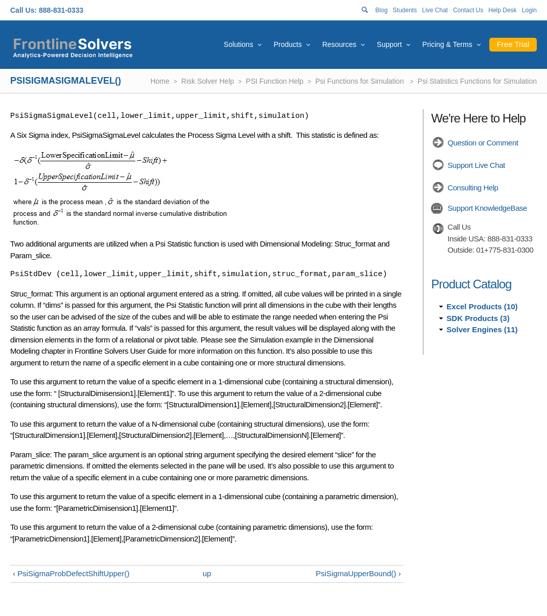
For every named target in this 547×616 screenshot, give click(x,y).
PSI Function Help (274, 81)
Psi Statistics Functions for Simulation (477, 81)
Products (288, 44)
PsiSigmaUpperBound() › (358, 573)
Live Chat (435, 10)
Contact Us (468, 10)
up (207, 573)
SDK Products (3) (477, 318)
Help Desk (502, 10)
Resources (339, 44)
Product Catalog (471, 284)
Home (159, 81)
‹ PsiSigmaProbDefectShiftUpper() (71, 573)
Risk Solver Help (207, 81)
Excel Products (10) (481, 306)
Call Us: (23, 10)
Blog (381, 10)
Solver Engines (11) (481, 329)
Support (389, 44)
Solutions (238, 44)
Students (405, 10)
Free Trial (513, 44)
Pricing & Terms (447, 44)
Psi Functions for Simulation (360, 81)
